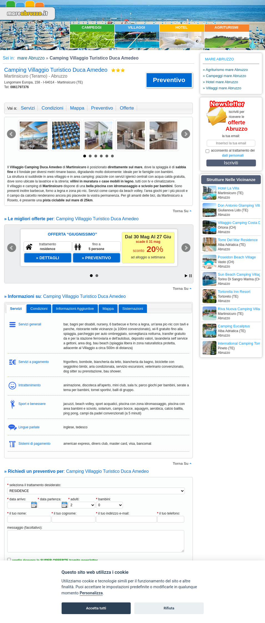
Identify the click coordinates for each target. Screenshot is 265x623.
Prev (11, 134)
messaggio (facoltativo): (24, 528)
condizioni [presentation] (39, 308)
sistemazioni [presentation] (132, 308)
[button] (169, 80)
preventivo (102, 108)
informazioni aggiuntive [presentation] (75, 308)
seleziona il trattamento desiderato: (34, 485)
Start (186, 275)
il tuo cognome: (64, 513)
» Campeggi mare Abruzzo (224, 76)
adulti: (73, 499)
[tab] (16, 308)
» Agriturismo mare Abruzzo (225, 70)
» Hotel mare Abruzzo (220, 82)
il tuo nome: (17, 513)
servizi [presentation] (16, 308)
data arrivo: (16, 499)
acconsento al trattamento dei (230, 153)
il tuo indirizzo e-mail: (112, 513)
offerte (127, 108)
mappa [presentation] (107, 308)
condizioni (52, 108)
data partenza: (49, 499)
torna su (183, 211)
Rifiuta (169, 608)
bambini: (103, 499)
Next (185, 134)
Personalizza (91, 593)
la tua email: (231, 136)
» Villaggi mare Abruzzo (222, 88)
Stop (190, 275)
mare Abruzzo (30, 58)
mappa (77, 108)
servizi (28, 108)
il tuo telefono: (168, 513)
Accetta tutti (96, 608)
